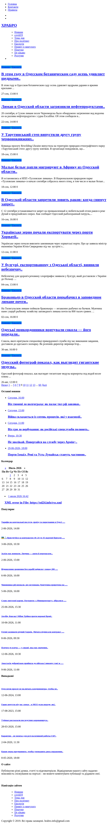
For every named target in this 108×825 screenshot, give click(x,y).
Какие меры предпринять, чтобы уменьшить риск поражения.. (32, 751)
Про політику (21, 41)
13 (34, 385)
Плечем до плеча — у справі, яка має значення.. (24, 647)
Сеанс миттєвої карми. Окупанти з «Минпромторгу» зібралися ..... (33, 600)
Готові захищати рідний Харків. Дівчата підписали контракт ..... (32, 632)
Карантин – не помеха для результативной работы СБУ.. (28, 736)
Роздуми (19, 55)
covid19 (18, 35)
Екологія (19, 43)
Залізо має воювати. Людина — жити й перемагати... (27, 553)
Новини (18, 32)
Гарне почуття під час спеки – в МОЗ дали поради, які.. (28, 704)
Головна (12, 4)
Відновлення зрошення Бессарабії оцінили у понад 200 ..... (29, 569)
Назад (4, 385)
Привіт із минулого (25, 46)
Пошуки (19, 49)
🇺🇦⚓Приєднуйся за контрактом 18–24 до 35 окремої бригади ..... (33, 537)
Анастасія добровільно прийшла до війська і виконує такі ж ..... (32, 663)
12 (30, 385)
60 (40, 385)
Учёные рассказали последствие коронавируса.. (24, 720)
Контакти (13, 7)
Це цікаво (19, 52)
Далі (44, 385)
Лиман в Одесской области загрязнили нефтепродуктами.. (53, 106)
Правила (12, 9)
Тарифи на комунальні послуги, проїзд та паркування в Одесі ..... (33, 522)
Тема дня (19, 38)
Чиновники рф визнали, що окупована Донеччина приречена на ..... (34, 585)
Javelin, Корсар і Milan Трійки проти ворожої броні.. (26, 616)
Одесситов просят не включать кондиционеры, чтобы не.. (29, 689)
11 (27, 385)
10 (24, 385)
